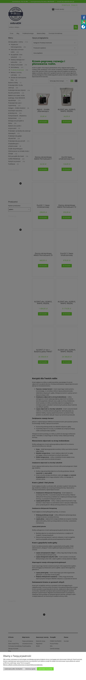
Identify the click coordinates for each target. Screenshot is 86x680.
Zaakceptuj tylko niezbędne (13, 669)
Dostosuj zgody (30, 669)
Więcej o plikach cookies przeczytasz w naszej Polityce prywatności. (23, 665)
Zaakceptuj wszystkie (45, 669)
